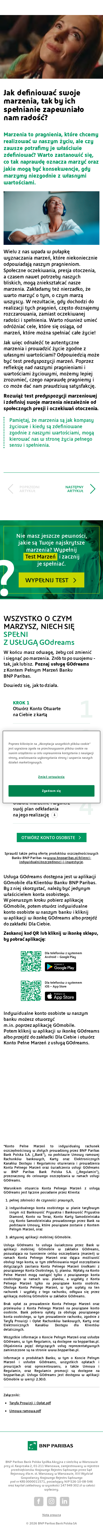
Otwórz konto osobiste (48, 837)
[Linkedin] (64, 1501)
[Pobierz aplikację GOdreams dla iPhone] (51, 991)
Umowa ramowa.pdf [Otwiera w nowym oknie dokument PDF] (25, 1411)
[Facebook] (38, 1501)
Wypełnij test (46, 580)
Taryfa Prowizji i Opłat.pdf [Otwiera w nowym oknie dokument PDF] (30, 1403)
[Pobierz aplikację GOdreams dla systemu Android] (51, 961)
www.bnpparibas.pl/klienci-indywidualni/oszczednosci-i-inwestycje (55, 860)
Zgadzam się (51, 791)
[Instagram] (51, 1501)
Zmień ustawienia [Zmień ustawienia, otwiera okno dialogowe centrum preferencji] (51, 777)
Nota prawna (51, 1515)
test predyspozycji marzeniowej (60, 395)
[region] (51, 766)
